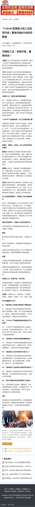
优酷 (12, 504)
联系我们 (14, 491)
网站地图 (28, 498)
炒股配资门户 (26, 489)
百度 (9, 504)
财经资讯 (7, 491)
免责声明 (21, 491)
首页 (10, 19)
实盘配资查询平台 (7, 443)
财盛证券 (19, 495)
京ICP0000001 (20, 498)
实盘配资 (18, 489)
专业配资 (16, 19)
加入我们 (27, 491)
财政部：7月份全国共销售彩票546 (19, 451)
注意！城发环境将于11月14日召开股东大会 (19, 474)
